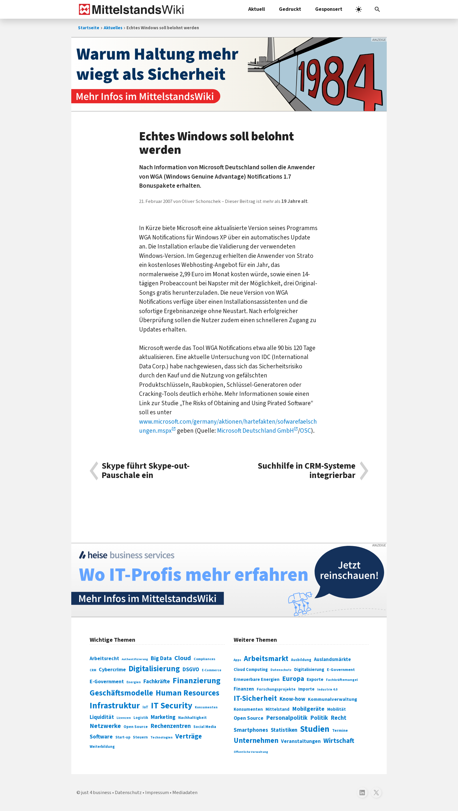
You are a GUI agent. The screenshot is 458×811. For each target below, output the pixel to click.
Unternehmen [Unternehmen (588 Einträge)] (256, 741)
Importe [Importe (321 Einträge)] (306, 689)
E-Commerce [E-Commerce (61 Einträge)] (211, 670)
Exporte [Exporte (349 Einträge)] (315, 679)
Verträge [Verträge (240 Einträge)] (188, 736)
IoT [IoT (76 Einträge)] (145, 707)
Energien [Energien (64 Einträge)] (133, 682)
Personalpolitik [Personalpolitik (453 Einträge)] (287, 718)
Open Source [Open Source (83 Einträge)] (136, 726)
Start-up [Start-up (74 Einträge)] (122, 737)
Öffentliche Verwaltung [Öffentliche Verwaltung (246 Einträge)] (251, 752)
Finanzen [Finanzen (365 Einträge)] (244, 689)
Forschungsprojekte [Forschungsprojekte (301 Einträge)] (276, 689)
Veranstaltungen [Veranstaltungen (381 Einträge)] (301, 741)
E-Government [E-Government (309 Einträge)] (341, 670)
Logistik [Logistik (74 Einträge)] (140, 717)
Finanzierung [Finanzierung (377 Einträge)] (197, 680)
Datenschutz (128, 792)
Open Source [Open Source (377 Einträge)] (248, 718)
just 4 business (96, 792)
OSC (305, 430)
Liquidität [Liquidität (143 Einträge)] (102, 717)
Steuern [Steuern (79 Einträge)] (140, 737)
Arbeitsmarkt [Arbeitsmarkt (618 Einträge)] (266, 658)
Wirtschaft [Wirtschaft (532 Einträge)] (338, 741)
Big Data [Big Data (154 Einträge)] (161, 658)
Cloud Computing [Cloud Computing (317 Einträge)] (251, 670)
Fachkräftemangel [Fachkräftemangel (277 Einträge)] (342, 679)
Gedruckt (290, 9)
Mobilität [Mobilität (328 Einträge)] (336, 709)
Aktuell (256, 9)
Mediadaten (184, 792)
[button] (377, 9)
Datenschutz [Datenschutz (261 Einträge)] (281, 669)
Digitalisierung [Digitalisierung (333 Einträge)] (309, 669)
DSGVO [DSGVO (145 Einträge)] (191, 670)
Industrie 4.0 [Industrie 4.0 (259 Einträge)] (327, 689)
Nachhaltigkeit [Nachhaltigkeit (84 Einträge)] (192, 718)
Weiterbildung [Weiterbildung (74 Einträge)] (102, 746)
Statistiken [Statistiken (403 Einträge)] (284, 730)
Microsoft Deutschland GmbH (255, 430)
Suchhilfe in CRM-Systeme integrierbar (306, 470)
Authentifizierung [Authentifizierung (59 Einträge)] (135, 659)
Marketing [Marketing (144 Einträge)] (163, 717)
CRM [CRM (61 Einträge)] (93, 670)
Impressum (157, 792)
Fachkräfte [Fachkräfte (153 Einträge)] (156, 681)
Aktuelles (113, 28)
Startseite (88, 28)
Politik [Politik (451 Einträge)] (319, 718)
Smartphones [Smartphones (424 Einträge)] (251, 730)
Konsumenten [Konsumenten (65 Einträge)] (206, 707)
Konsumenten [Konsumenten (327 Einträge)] (248, 709)
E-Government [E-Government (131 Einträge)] (107, 681)
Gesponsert (328, 9)
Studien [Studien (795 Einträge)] (314, 729)
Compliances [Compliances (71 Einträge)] (204, 659)
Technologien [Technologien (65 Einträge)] (161, 737)
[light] (358, 9)
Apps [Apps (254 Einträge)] (237, 660)
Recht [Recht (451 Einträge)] (338, 718)
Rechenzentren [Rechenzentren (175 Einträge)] (170, 726)
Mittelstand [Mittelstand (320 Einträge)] (277, 709)
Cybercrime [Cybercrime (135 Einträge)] (112, 669)
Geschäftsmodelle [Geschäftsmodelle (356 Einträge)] (121, 693)
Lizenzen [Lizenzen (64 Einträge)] (124, 718)
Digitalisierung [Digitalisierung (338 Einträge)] (154, 668)
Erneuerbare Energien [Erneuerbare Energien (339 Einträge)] (257, 679)
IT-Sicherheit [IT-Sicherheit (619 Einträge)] (255, 698)
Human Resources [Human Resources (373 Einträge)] (187, 693)
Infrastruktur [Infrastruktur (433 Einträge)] (115, 706)
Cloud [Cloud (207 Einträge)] (182, 658)
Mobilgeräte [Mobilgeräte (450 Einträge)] (308, 709)
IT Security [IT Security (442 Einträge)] (171, 706)
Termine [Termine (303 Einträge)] (340, 731)
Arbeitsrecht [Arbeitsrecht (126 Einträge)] (104, 658)
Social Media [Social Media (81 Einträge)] (204, 726)
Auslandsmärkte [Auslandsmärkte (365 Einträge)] (332, 659)
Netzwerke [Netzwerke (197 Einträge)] (105, 726)
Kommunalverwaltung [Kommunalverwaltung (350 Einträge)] (332, 699)
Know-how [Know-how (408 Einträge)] (292, 699)
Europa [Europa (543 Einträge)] (293, 679)
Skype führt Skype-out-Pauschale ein (146, 470)
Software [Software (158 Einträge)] (101, 737)
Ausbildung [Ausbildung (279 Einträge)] (301, 659)
